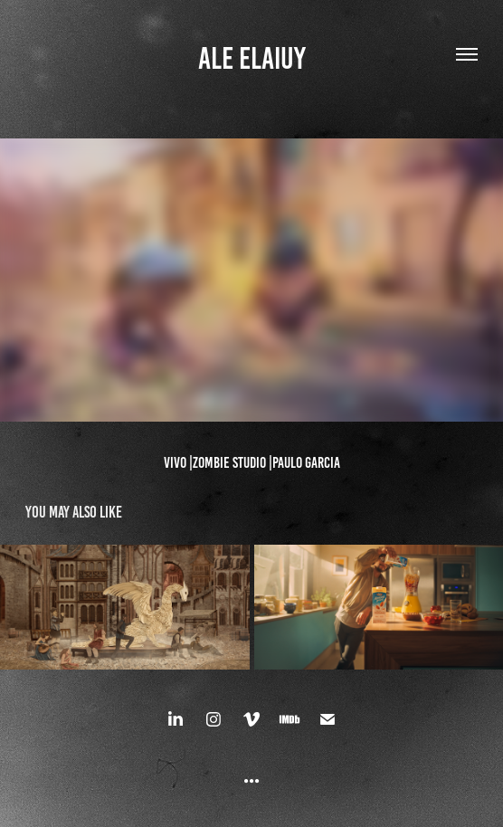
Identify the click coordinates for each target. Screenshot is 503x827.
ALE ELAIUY (252, 58)
